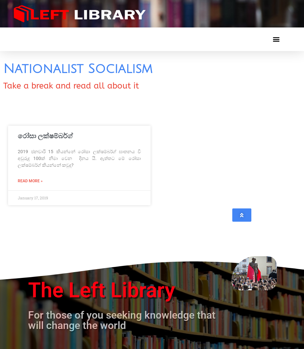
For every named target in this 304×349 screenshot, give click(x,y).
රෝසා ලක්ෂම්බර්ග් (45, 136)
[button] (276, 39)
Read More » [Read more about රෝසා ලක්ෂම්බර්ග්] (30, 181)
